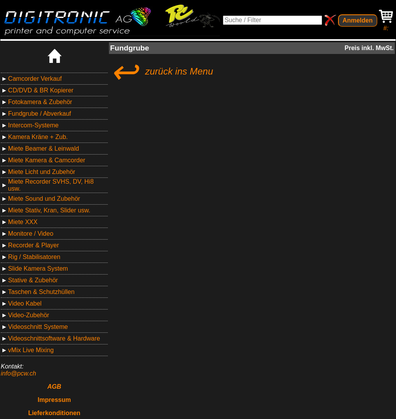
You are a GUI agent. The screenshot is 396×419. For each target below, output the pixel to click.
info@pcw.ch (18, 373)
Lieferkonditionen (54, 413)
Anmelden (358, 20)
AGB (54, 386)
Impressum (54, 399)
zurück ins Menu (161, 71)
